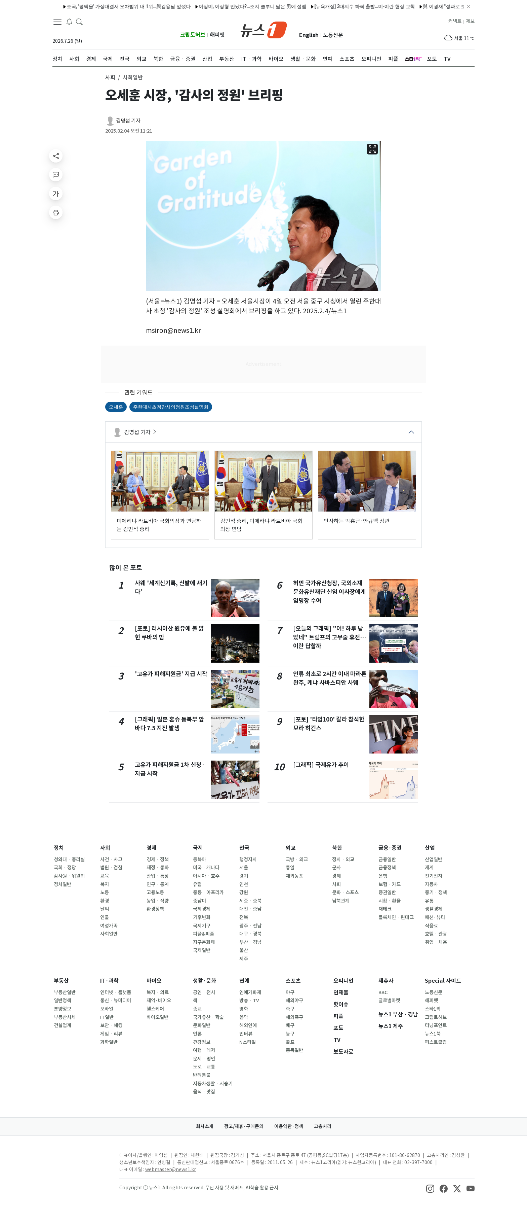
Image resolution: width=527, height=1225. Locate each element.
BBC (383, 992)
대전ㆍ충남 (250, 909)
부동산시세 (65, 1017)
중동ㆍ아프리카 (208, 892)
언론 (197, 1034)
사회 (105, 847)
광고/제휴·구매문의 (244, 1126)
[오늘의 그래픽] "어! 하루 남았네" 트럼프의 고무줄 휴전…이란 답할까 (329, 637)
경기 (243, 876)
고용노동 (155, 892)
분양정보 (62, 1009)
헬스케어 (155, 1009)
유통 (429, 901)
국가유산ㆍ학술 (208, 1017)
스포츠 (293, 980)
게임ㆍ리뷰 (111, 1034)
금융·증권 (390, 847)
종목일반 (294, 1050)
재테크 (385, 909)
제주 (243, 959)
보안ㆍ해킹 (111, 1025)
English (309, 35)
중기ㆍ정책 (436, 892)
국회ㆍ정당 (65, 868)
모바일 (106, 1009)
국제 (198, 847)
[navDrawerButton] (57, 21)
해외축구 (294, 1017)
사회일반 (109, 934)
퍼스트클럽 (436, 1042)
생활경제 (433, 909)
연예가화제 (250, 992)
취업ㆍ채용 (436, 942)
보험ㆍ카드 (389, 884)
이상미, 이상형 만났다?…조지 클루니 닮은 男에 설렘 (234, 6)
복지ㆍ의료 (158, 992)
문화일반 (201, 1025)
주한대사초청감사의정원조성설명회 (170, 407)
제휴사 (386, 980)
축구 (290, 1009)
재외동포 (294, 876)
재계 (429, 868)
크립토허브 (192, 34)
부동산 (61, 980)
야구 (290, 992)
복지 (104, 884)
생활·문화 (204, 980)
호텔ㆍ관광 (436, 934)
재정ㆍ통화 (158, 868)
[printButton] (56, 212)
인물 (104, 917)
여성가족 (109, 926)
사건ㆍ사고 (111, 859)
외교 (291, 847)
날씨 (104, 909)
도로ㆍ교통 (204, 1067)
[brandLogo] (263, 29)
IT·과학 (109, 980)
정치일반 (62, 884)
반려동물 (201, 1075)
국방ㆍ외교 (297, 859)
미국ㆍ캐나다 (206, 868)
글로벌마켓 (389, 1001)
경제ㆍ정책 (158, 859)
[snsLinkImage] (430, 1188)
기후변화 (201, 917)
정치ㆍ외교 (343, 859)
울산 (243, 950)
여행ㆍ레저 (204, 1050)
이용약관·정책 (288, 1126)
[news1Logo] (80, 1161)
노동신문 (333, 35)
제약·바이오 (159, 1001)
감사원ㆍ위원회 (69, 876)
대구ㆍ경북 (250, 934)
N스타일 (247, 1042)
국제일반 (201, 950)
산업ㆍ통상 (158, 876)
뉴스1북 (433, 1034)
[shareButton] (56, 156)
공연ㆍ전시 (204, 992)
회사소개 (204, 1126)
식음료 (431, 926)
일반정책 (62, 1001)
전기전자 (433, 876)
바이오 (154, 980)
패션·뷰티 (435, 917)
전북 (243, 917)
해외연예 (248, 1025)
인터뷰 (245, 1034)
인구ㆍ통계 (158, 884)
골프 (290, 1042)
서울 (243, 868)
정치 (59, 847)
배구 (290, 1025)
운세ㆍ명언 (204, 1059)
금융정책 (387, 868)
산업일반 (433, 859)
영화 (243, 1009)
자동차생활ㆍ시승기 (213, 1084)
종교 (197, 1009)
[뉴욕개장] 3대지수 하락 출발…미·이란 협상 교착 (346, 6)
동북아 (199, 859)
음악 (243, 1017)
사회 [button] (110, 77)
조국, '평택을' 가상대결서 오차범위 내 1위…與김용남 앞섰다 (110, 6)
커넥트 (454, 21)
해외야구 (294, 1001)
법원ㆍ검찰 (111, 868)
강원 (243, 892)
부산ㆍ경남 (250, 942)
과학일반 (109, 1042)
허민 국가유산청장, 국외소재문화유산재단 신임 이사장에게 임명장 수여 (329, 592)
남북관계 (341, 901)
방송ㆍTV (249, 1001)
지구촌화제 (204, 942)
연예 (244, 980)
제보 (470, 21)
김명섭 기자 (128, 120)
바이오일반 (157, 1017)
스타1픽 (433, 1009)
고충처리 (322, 1126)
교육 (104, 876)
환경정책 (155, 909)
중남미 (199, 901)
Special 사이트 (443, 980)
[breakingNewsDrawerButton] (69, 21)
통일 (290, 868)
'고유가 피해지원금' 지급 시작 (171, 674)
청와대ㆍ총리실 (69, 859)
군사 (336, 868)
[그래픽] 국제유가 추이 (321, 765)
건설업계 (62, 1025)
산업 (430, 847)
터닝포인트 (436, 1025)
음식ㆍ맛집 (204, 1092)
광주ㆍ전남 (250, 926)
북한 (337, 847)
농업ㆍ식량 (158, 901)
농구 (290, 1034)
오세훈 (116, 407)
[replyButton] (56, 174)
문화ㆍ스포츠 (345, 892)
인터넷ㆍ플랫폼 (115, 992)
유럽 (197, 884)
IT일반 (107, 1017)
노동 (104, 892)
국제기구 (201, 926)
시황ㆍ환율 (389, 901)
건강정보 (201, 1042)
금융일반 (387, 859)
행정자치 (248, 859)
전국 (244, 847)
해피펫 (217, 34)
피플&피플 (203, 934)
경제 (152, 847)
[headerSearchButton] (79, 21)
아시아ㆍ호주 (206, 876)
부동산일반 (65, 992)
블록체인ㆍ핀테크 (396, 917)
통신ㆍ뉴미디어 (115, 1001)
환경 (104, 901)
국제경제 (201, 909)
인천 (243, 884)
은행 (382, 876)
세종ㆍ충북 (250, 901)
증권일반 (387, 892)
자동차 (431, 884)
